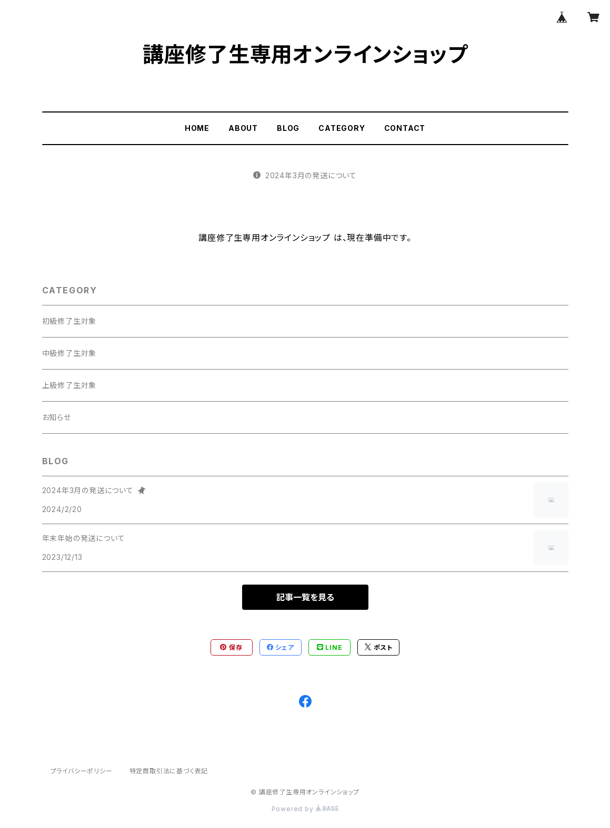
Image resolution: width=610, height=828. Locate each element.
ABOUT (243, 128)
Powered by (305, 809)
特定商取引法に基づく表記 (168, 771)
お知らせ (56, 417)
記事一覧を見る (305, 597)
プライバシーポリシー (82, 771)
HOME (197, 128)
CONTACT (405, 128)
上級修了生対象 (69, 385)
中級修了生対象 (69, 353)
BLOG (288, 128)
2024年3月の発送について (305, 175)
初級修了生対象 (69, 320)
